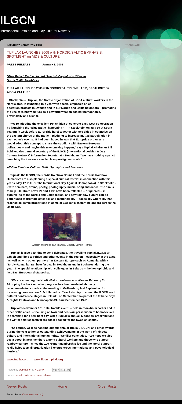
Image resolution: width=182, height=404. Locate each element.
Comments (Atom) (32, 394)
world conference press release (33, 375)
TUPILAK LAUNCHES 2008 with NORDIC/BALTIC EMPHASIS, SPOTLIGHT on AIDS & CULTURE (55, 54)
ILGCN (17, 20)
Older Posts (107, 386)
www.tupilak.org (17, 359)
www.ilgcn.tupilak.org (48, 359)
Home (62, 386)
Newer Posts (17, 386)
